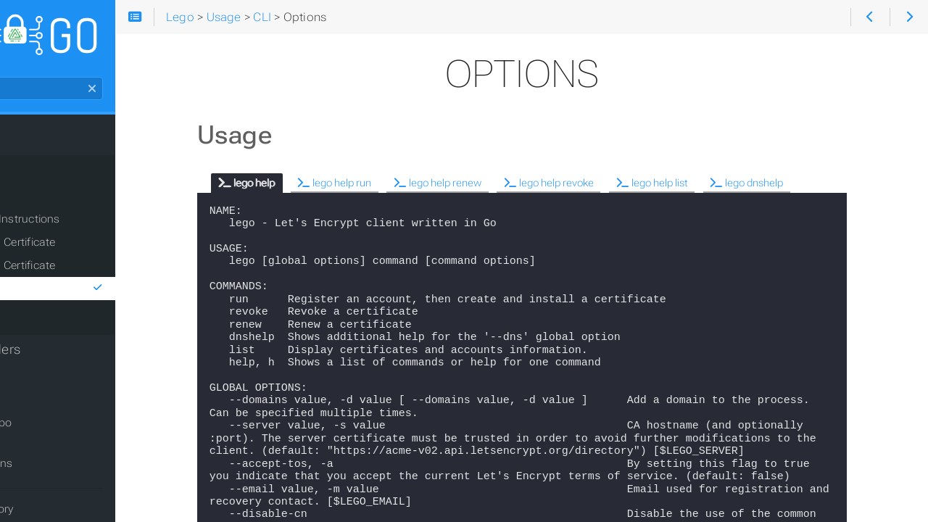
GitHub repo (51, 429)
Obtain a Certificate (84, 249)
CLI (31, 203)
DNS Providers (55, 356)
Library (40, 319)
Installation (45, 148)
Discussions (51, 470)
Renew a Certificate (84, 272)
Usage (31, 177)
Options (120, 295)
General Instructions (86, 226)
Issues (37, 450)
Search (12, 84)
